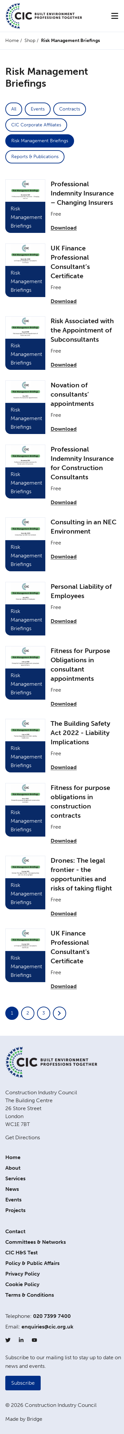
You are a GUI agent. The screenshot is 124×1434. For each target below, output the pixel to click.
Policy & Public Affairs (32, 1263)
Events (38, 109)
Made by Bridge (23, 1419)
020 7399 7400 (52, 1316)
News (12, 1189)
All (13, 109)
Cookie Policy (22, 1284)
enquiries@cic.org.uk (47, 1327)
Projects (15, 1210)
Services (15, 1178)
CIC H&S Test (21, 1252)
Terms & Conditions (29, 1295)
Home (12, 40)
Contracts (69, 109)
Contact (15, 1231)
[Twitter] (8, 1340)
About (13, 1168)
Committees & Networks (35, 1242)
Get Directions (22, 1137)
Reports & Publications (35, 156)
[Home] (43, 16)
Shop (29, 40)
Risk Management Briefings (39, 141)
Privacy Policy (22, 1274)
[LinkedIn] (21, 1340)
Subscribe (23, 1383)
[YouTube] (34, 1340)
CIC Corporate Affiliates (36, 125)
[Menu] (115, 16)
